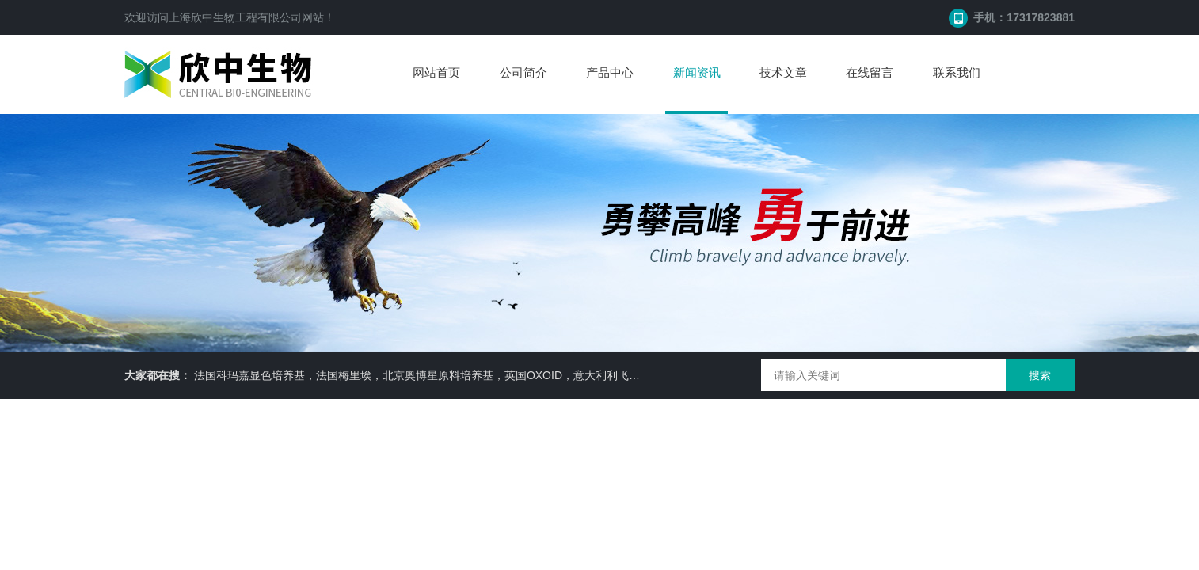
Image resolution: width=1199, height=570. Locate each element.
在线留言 (869, 72)
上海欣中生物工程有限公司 (235, 17)
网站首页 (436, 72)
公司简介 (523, 72)
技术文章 (783, 72)
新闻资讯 (697, 72)
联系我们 (956, 72)
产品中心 (610, 72)
